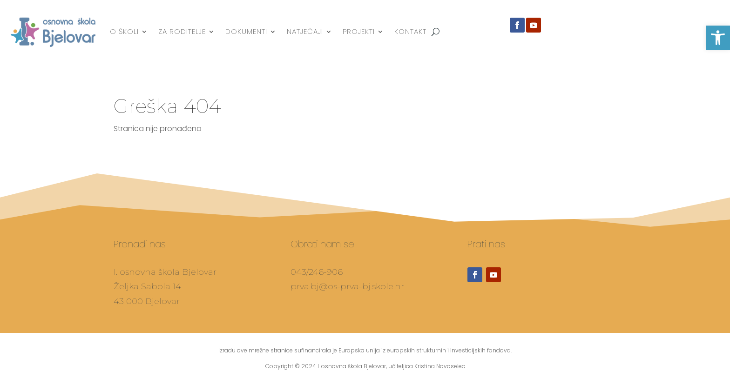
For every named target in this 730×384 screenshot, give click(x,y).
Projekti (359, 31)
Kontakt (410, 31)
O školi (124, 31)
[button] (718, 38)
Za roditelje (182, 31)
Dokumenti (246, 31)
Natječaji (305, 31)
